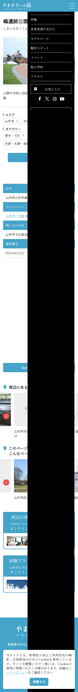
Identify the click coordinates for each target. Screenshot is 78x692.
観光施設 (38, 135)
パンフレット (57, 644)
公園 (57, 135)
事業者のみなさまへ (21, 644)
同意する (39, 682)
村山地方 (32, 121)
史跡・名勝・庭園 (19, 143)
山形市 (12, 121)
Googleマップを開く (46, 367)
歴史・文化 (15, 135)
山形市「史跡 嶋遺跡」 (22, 216)
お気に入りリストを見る (60, 597)
